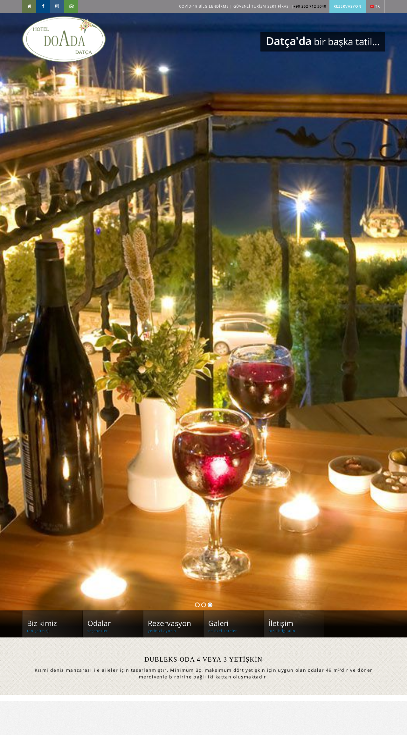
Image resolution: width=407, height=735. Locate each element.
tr (375, 6)
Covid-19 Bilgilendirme (204, 6)
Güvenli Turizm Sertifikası (261, 6)
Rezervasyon (348, 6)
